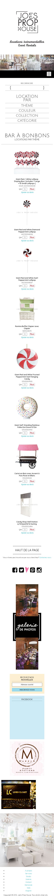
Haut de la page (27, 550)
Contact (29, 882)
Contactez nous (45, 557)
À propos (28, 871)
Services (28, 873)
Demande (28, 885)
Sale (28, 888)
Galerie (28, 879)
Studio (28, 876)
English (28, 891)
